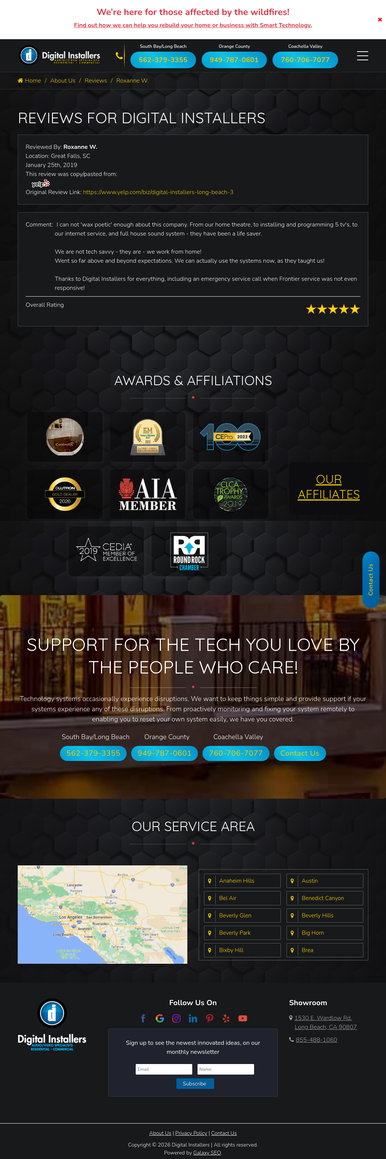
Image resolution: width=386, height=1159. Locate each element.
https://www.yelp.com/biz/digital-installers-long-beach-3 (158, 192)
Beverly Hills (318, 915)
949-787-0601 (234, 59)
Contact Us (300, 753)
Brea (308, 950)
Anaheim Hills (237, 881)
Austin (310, 881)
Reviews (95, 81)
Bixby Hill (231, 950)
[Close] (380, 19)
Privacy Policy (191, 1133)
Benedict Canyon (323, 898)
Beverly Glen (235, 915)
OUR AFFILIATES (329, 487)
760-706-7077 (305, 59)
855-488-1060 (313, 1040)
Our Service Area (193, 826)
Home (29, 81)
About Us (62, 81)
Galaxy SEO (207, 1152)
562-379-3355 (163, 59)
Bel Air (227, 898)
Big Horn (313, 933)
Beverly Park (235, 933)
